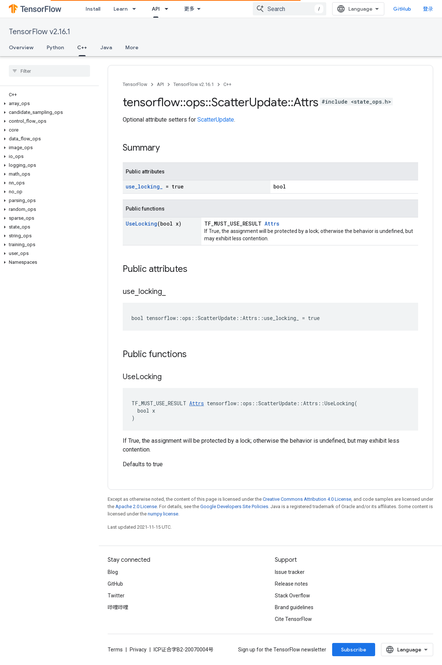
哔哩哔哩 (118, 607)
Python (55, 47)
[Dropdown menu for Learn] (136, 9)
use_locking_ (144, 186)
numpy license (163, 514)
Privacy (138, 650)
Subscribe (353, 649)
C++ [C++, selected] (82, 47)
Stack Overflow (292, 595)
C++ (227, 84)
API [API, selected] (156, 9)
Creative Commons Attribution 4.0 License (307, 499)
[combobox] (289, 8)
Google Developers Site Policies (234, 506)
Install (93, 9)
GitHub (402, 9)
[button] (48, 103)
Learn (120, 9)
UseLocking (141, 223)
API (160, 84)
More (132, 47)
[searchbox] (49, 71)
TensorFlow (135, 84)
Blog (113, 572)
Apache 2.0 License (136, 506)
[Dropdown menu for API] (168, 9)
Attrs (272, 223)
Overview (21, 47)
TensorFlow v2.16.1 (39, 31)
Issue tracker (290, 572)
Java (106, 47)
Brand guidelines (294, 607)
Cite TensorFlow (293, 619)
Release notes (291, 584)
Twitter (116, 595)
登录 (428, 9)
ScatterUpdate (215, 119)
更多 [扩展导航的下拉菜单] (189, 9)
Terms (115, 650)
